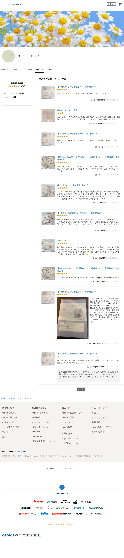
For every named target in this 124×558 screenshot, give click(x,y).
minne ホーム (5, 398)
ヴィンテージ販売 (40, 422)
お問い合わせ (98, 432)
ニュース (66, 422)
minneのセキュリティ (102, 427)
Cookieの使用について (30, 456)
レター (49, 69)
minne (14, 451)
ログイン (111, 4)
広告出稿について (70, 438)
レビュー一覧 (28, 398)
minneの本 (67, 427)
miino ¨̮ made (35, 56)
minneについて (9, 413)
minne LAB (37, 436)
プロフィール (27, 69)
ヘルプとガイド (99, 417)
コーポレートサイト (56, 524)
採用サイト (71, 524)
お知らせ (96, 413)
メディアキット (96, 456)
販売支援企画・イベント (43, 441)
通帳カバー (61, 241)
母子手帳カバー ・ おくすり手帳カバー (73, 185)
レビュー (39, 69)
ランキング (7, 432)
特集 (4, 436)
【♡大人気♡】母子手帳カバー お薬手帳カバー (77, 87)
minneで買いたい (10, 417)
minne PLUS (38, 432)
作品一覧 (4, 69)
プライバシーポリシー (66, 456)
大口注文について (70, 443)
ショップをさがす (10, 427)
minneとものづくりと (72, 413)
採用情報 (87, 456)
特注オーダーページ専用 (68, 110)
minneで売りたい (40, 413)
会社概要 (79, 456)
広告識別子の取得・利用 (48, 456)
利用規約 (96, 422)
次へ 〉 (81, 390)
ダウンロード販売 (40, 427)
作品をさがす (8, 422)
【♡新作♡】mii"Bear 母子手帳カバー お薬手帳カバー (80, 213)
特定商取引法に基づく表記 (11, 456)
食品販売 (36, 417)
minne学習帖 (68, 417)
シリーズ (15, 69)
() (17, 86)
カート (120, 4)
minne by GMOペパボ (12, 4)
